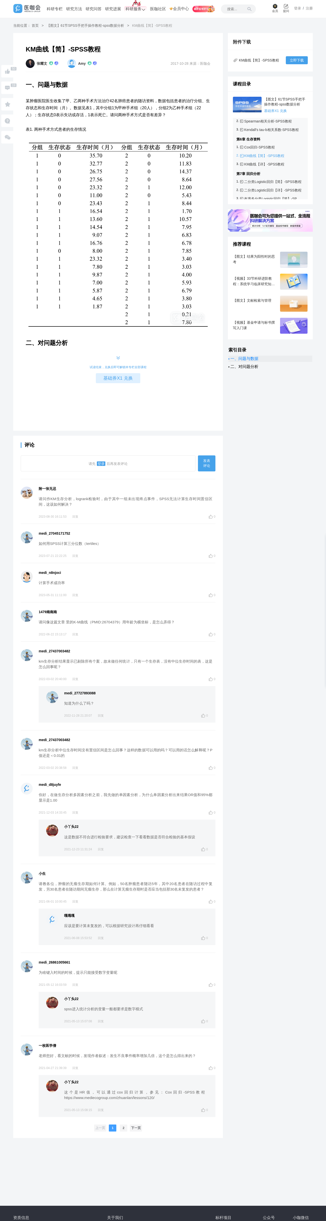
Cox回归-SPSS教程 (259, 147)
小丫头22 (71, 827)
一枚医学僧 (47, 1046)
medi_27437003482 (54, 651)
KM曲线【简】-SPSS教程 (264, 156)
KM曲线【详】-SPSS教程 (264, 164)
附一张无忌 (47, 489)
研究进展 (113, 9)
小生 (42, 874)
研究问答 (94, 9)
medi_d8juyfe (50, 785)
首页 (35, 25)
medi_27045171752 (54, 533)
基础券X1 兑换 (118, 378)
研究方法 (74, 9)
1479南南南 (48, 612)
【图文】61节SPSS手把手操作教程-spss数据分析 (85, 25)
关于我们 (115, 1218)
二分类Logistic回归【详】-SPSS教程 (272, 190)
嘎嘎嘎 (69, 916)
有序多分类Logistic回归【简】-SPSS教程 (273, 199)
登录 (101, 464)
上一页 (100, 1128)
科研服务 (136, 9)
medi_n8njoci (50, 573)
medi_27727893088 (80, 693)
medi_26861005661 (54, 962)
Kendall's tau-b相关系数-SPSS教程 (271, 130)
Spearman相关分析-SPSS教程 (268, 121)
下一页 (136, 1128)
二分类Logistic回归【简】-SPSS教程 (272, 182)
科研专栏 (55, 9)
